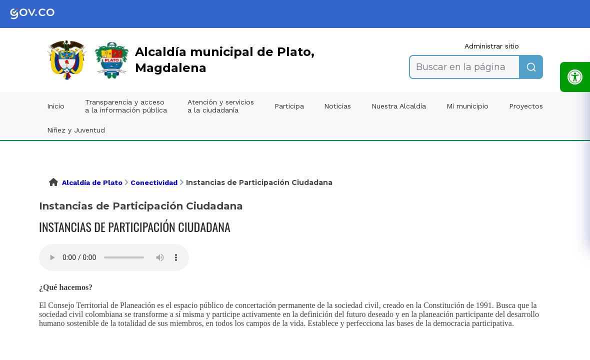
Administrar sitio (491, 46)
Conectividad (154, 182)
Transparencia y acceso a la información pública (126, 106)
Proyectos (526, 106)
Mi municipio (467, 106)
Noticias (337, 106)
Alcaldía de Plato (92, 182)
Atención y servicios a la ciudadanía (221, 106)
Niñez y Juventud (76, 130)
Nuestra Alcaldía (399, 106)
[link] (40, 14)
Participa (289, 106)
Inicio (55, 106)
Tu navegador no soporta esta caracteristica (114, 257)
